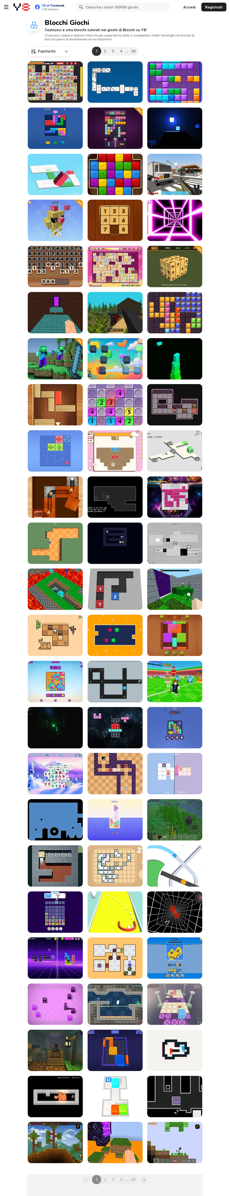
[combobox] (49, 51)
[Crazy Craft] (174, 174)
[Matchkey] (115, 958)
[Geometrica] (115, 1004)
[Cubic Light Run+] (174, 128)
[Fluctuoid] (174, 1096)
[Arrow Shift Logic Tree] (55, 451)
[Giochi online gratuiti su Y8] (22, 7)
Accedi (189, 7)
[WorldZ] (115, 312)
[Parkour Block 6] (115, 1142)
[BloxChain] (174, 497)
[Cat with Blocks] (55, 1096)
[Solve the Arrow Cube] (174, 266)
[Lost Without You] (55, 727)
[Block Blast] (55, 128)
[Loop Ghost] (115, 543)
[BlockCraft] (55, 358)
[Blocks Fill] (55, 958)
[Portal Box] (174, 451)
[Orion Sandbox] (55, 1142)
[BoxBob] (55, 635)
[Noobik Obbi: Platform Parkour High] (55, 1050)
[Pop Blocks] (115, 174)
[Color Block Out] (115, 1050)
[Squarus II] (174, 543)
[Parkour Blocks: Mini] (174, 589)
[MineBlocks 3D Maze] (55, 589)
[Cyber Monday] (115, 451)
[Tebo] (55, 543)
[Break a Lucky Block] (174, 681)
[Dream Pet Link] (115, 266)
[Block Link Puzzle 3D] (115, 358)
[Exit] (55, 404)
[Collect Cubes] (115, 912)
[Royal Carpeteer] (55, 866)
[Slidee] (55, 1004)
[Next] (143, 1179)
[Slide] (115, 681)
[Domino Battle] (115, 82)
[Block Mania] (174, 82)
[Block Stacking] (174, 358)
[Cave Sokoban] (174, 404)
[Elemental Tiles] (115, 773)
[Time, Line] (174, 773)
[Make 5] (115, 404)
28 (133, 51)
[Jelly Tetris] (115, 819)
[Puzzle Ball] (55, 497)
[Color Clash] (55, 681)
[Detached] (115, 497)
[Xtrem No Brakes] (174, 912)
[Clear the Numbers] (55, 266)
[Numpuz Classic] (115, 220)
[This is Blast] (174, 958)
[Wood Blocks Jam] (174, 635)
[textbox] (49, 51)
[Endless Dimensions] (55, 773)
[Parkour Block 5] (55, 312)
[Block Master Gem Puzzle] (115, 128)
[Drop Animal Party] (55, 912)
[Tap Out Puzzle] (55, 220)
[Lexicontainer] (115, 866)
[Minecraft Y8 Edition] (174, 1142)
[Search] (80, 7)
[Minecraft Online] (174, 819)
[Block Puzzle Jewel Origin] (174, 312)
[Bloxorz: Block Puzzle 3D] (55, 174)
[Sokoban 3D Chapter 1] (115, 1096)
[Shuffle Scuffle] (115, 635)
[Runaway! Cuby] (174, 1004)
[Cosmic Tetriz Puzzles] (115, 727)
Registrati (214, 7)
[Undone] (55, 819)
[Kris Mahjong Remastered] (55, 82)
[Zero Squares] (174, 1050)
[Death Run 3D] (174, 220)
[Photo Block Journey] (174, 727)
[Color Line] (174, 866)
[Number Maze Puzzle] (115, 589)
